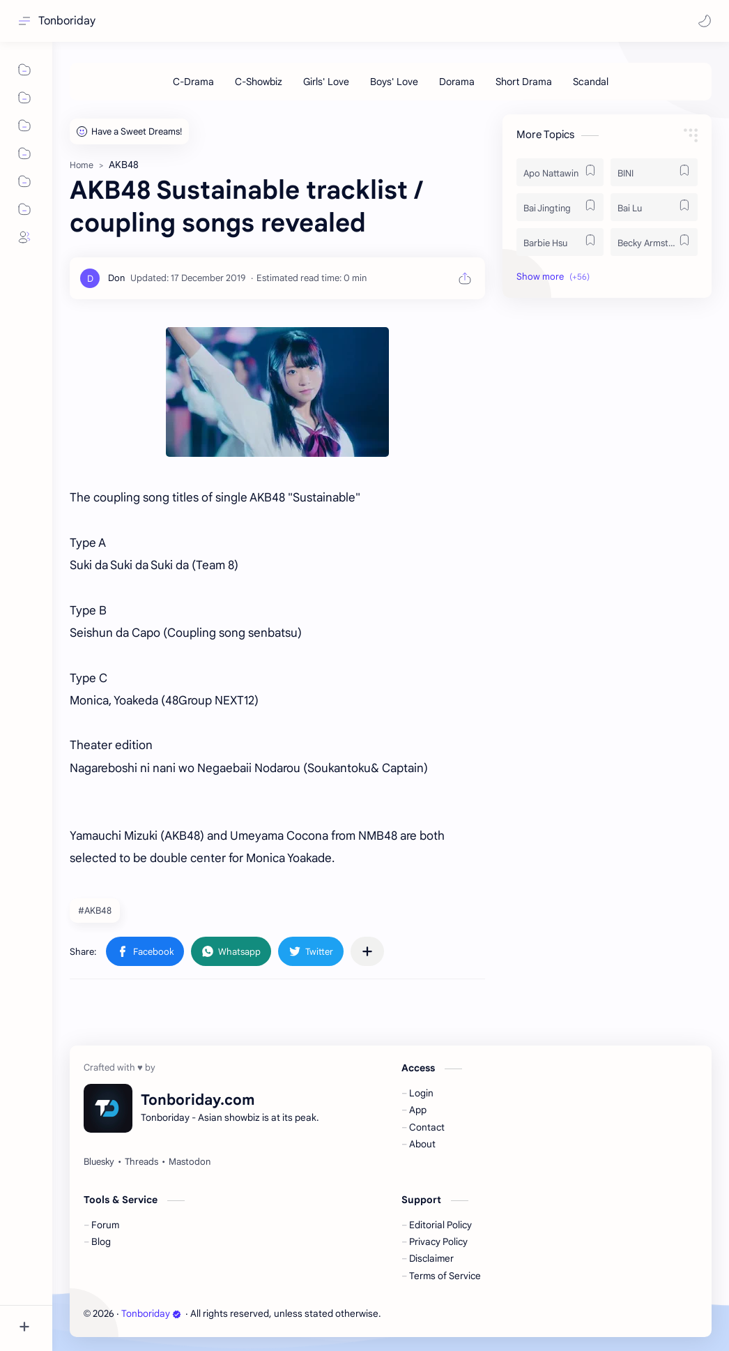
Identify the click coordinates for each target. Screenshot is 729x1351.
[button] (704, 20)
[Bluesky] (99, 1162)
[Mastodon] (189, 1162)
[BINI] (654, 172)
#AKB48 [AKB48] (95, 910)
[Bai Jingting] (560, 207)
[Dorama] (457, 81)
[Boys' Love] (394, 81)
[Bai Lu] (654, 207)
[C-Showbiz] (258, 81)
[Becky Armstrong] (654, 242)
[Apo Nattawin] (560, 172)
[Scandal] (590, 81)
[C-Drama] (193, 81)
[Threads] (141, 1162)
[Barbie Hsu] (560, 242)
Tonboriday (66, 21)
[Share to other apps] (367, 951)
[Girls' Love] (326, 81)
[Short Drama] (524, 81)
